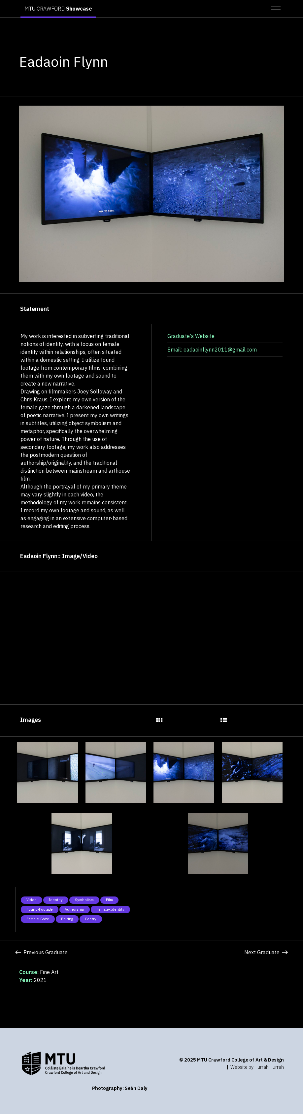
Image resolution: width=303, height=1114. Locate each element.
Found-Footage (39, 909)
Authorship (74, 909)
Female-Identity (110, 909)
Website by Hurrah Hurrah (257, 1067)
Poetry (90, 919)
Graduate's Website (191, 336)
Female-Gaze (37, 919)
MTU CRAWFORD (58, 9)
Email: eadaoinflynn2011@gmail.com (212, 349)
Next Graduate (266, 952)
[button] (274, 8)
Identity (56, 899)
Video (31, 899)
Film (109, 899)
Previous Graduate (41, 952)
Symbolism (84, 899)
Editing (67, 919)
